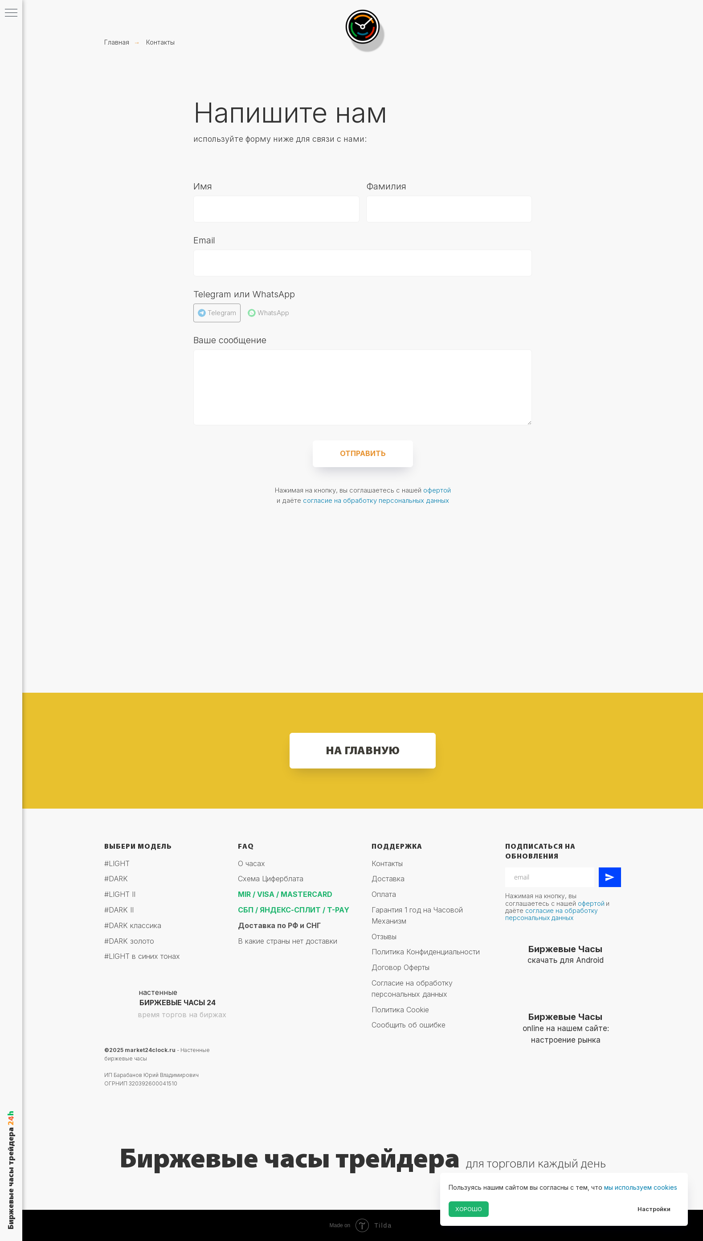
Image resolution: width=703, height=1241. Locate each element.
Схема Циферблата (270, 878)
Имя (202, 186)
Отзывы (384, 936)
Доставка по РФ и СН (277, 925)
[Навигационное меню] (11, 13)
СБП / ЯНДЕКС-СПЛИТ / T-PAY (293, 909)
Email (204, 240)
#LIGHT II (119, 894)
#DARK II (119, 909)
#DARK (116, 878)
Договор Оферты (400, 967)
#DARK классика (132, 925)
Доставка (388, 878)
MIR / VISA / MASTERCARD (285, 894)
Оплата (384, 894)
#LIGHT (117, 863)
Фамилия (386, 186)
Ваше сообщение (229, 340)
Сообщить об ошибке (409, 1024)
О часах (251, 863)
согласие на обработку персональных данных (376, 500)
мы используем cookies (640, 1187)
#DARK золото (129, 941)
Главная (116, 42)
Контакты (160, 42)
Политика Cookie (400, 1009)
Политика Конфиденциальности (426, 951)
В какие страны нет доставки (287, 941)
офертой (437, 490)
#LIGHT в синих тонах (142, 956)
